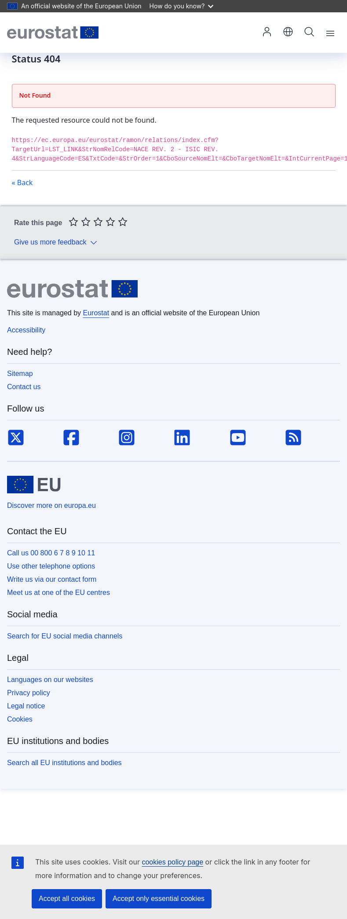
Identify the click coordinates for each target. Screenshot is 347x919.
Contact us (23, 386)
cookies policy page (172, 862)
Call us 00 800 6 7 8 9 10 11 (51, 553)
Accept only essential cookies (159, 898)
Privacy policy (28, 693)
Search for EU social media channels (64, 636)
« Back (22, 182)
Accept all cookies (67, 898)
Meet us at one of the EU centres (58, 592)
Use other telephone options (51, 566)
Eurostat (96, 313)
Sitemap (20, 373)
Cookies (20, 719)
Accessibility (26, 330)
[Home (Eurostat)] (53, 32)
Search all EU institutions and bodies (64, 762)
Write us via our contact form (51, 579)
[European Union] (34, 484)
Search (309, 31)
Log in (267, 31)
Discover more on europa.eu (51, 505)
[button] (288, 32)
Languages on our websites (50, 679)
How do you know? (182, 6)
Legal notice (26, 706)
